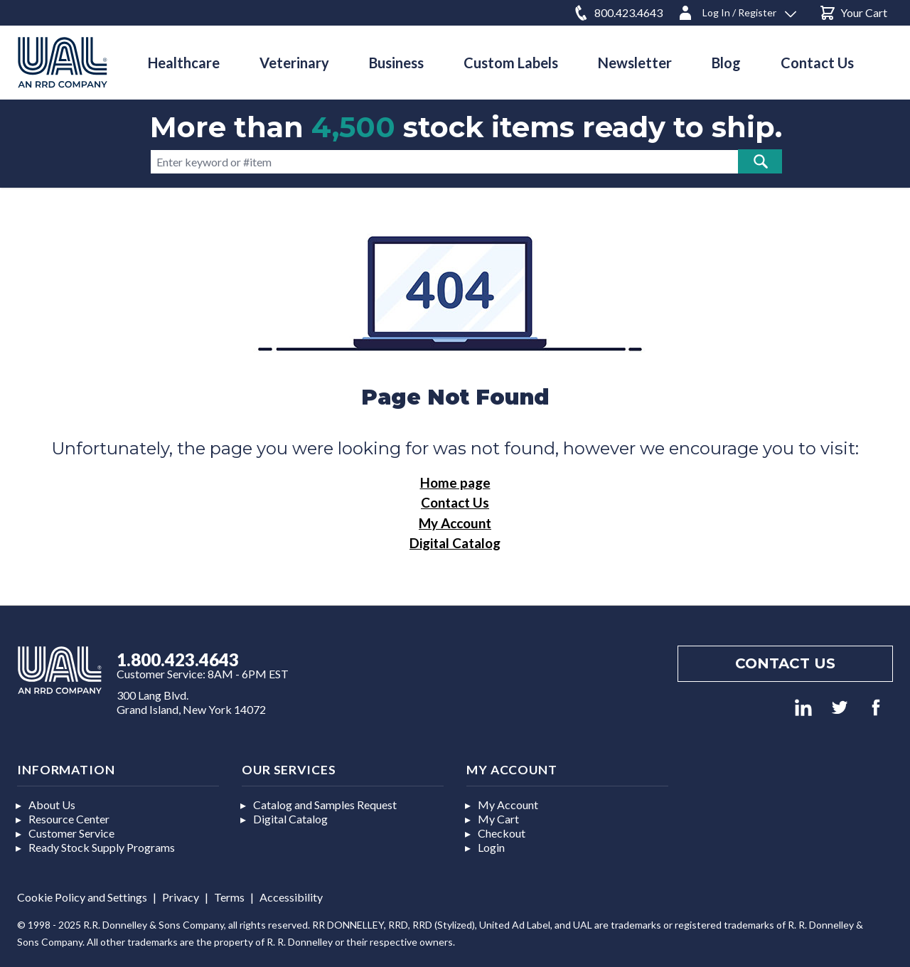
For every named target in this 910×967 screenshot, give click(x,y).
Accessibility (291, 897)
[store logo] (62, 62)
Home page (455, 482)
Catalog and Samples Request (325, 804)
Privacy (180, 897)
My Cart (498, 819)
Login (491, 847)
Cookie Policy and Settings (82, 897)
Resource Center (68, 819)
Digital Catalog (455, 543)
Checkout (501, 833)
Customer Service (71, 833)
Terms (229, 897)
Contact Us (455, 502)
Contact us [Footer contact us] (785, 663)
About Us (51, 804)
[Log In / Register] (736, 10)
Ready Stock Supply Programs (101, 847)
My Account (455, 523)
